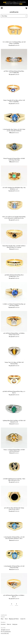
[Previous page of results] (11, 604)
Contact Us (22, 619)
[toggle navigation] (2, 8)
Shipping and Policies (14, 619)
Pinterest (9, 624)
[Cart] (26, 8)
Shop (2, 619)
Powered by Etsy (5, 633)
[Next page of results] (16, 604)
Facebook (3, 624)
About (6, 619)
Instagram (14, 624)
